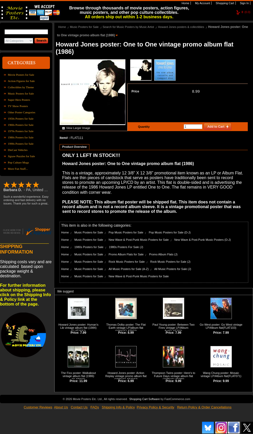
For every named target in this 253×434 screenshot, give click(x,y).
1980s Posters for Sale (20, 137)
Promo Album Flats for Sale (126, 254)
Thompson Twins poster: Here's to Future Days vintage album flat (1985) (173, 376)
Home (185, 3)
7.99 (83, 333)
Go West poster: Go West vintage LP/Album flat (221, 326)
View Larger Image (78, 128)
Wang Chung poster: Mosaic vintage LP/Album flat (220, 374)
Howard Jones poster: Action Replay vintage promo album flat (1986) (126, 376)
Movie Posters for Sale (21, 74)
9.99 (178, 381)
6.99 (131, 381)
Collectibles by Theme (21, 87)
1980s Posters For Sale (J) (126, 247)
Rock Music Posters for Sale (127, 261)
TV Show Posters (18, 106)
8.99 (196, 91)
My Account (202, 3)
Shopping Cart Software (144, 399)
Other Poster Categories (21, 112)
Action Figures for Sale (21, 81)
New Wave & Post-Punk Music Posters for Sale (139, 239)
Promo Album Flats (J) (163, 254)
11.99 (83, 381)
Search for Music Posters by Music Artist (128, 26)
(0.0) (246, 12)
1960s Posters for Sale (20, 124)
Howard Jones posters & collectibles (181, 26)
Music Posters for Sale (21, 93)
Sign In (244, 3)
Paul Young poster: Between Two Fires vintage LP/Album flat (173, 327)
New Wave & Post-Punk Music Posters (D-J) (202, 239)
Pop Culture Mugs (18, 162)
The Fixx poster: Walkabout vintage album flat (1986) (78, 374)
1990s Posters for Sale (20, 143)
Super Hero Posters (19, 99)
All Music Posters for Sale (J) (172, 269)
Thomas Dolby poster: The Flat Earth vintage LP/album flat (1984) (126, 327)
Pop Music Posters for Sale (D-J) (170, 232)
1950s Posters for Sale (20, 118)
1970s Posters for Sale (20, 131)
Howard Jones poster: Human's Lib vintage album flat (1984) (78, 326)
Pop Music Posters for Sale (126, 232)
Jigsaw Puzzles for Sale (21, 156)
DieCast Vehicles (17, 149)
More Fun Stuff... (18, 168)
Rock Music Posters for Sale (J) (170, 261)
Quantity (143, 126)
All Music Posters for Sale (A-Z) (129, 269)
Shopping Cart (224, 3)
